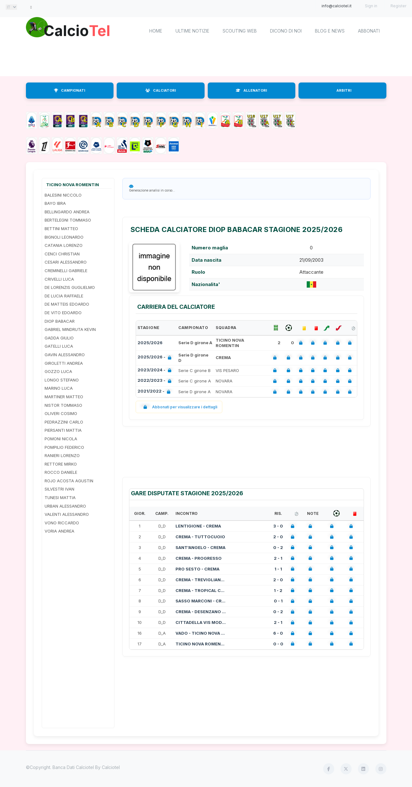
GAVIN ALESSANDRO (65, 354)
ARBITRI (343, 90)
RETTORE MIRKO (61, 464)
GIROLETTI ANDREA (64, 363)
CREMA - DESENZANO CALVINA (200, 611)
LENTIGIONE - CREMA (198, 525)
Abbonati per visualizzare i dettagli (179, 407)
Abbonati (369, 31)
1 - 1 (278, 568)
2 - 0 (278, 536)
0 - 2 (278, 547)
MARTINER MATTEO (64, 396)
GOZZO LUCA (58, 371)
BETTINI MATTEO (61, 228)
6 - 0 (278, 633)
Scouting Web (240, 31)
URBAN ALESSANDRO (65, 506)
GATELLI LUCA (59, 346)
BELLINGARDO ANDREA (67, 211)
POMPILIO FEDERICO (64, 447)
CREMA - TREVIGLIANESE (200, 579)
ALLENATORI (251, 90)
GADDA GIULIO (59, 337)
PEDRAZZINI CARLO (64, 421)
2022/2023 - (156, 381)
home (155, 31)
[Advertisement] (206, 60)
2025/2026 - (156, 357)
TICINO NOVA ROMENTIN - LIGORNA (200, 643)
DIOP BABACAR (60, 321)
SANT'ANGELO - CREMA (200, 547)
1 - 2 (278, 590)
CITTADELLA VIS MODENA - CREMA (200, 622)
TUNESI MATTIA (60, 497)
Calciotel (111, 767)
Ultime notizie (192, 31)
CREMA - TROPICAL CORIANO (200, 590)
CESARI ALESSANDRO (66, 262)
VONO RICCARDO (62, 522)
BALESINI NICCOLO (63, 195)
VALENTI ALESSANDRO (67, 514)
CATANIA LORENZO (64, 245)
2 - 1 (278, 558)
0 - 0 (278, 643)
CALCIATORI (160, 90)
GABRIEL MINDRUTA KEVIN (70, 329)
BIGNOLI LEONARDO (64, 237)
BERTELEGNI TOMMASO (68, 220)
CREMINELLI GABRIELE (66, 270)
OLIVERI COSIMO (61, 413)
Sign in (371, 5)
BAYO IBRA (55, 203)
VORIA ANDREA (59, 531)
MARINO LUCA (59, 388)
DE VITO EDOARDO (63, 312)
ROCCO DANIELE (61, 472)
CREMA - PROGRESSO (198, 558)
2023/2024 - (156, 370)
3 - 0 (278, 525)
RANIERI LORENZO (62, 455)
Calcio (79, 30)
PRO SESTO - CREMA (197, 568)
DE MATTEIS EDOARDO (67, 304)
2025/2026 (150, 342)
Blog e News (330, 31)
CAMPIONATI (69, 90)
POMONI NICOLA (61, 438)
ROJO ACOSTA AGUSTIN (69, 480)
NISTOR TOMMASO (63, 405)
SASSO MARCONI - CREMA (200, 600)
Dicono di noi (286, 31)
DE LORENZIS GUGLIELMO (70, 287)
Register (398, 5)
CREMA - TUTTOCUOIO (200, 536)
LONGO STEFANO (62, 379)
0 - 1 (278, 600)
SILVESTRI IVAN (59, 488)
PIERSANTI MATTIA (63, 430)
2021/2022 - (155, 391)
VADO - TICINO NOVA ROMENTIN (200, 633)
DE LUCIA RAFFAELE (64, 295)
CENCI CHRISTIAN (62, 253)
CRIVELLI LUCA (59, 279)
